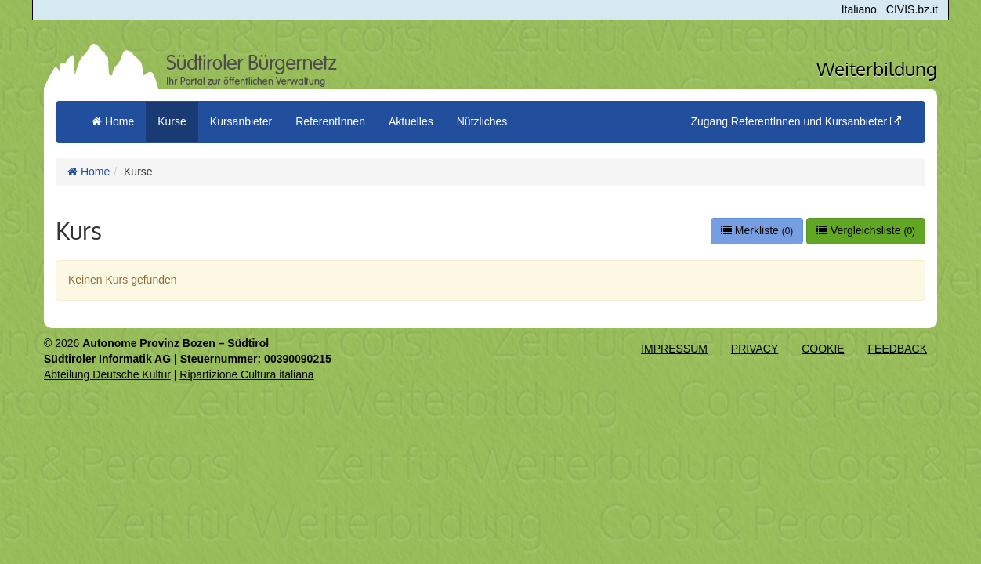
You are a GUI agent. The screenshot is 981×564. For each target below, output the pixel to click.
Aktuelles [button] (411, 121)
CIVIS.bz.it (912, 9)
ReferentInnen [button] (330, 121)
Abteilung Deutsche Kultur (107, 374)
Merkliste (757, 230)
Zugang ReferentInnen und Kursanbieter (795, 121)
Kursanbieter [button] (241, 121)
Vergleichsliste (865, 230)
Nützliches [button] (482, 121)
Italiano (859, 9)
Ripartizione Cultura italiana (246, 374)
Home (88, 171)
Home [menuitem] (113, 121)
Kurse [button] (171, 121)
